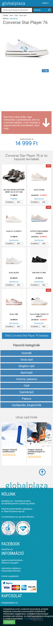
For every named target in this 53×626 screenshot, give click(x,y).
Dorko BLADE (14, 273)
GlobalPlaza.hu (7, 549)
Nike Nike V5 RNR (39, 273)
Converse (13, 18)
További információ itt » (34, 619)
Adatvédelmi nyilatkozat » (11, 568)
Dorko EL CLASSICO (13, 231)
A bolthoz (9, 202)
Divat (11, 15)
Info (18, 202)
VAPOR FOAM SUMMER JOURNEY (39, 232)
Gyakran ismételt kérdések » (12, 560)
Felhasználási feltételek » (11, 571)
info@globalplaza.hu (9, 603)
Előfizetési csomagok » (10, 563)
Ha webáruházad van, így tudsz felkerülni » (18, 517)
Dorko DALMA (39, 190)
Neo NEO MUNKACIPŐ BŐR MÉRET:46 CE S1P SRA (14, 191)
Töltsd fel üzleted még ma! (14, 511)
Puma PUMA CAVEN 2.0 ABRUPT (39, 315)
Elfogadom (9, 622)
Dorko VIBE (14, 314)
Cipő (16, 15)
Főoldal (5, 15)
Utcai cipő (22, 15)
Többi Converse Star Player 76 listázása (26, 335)
